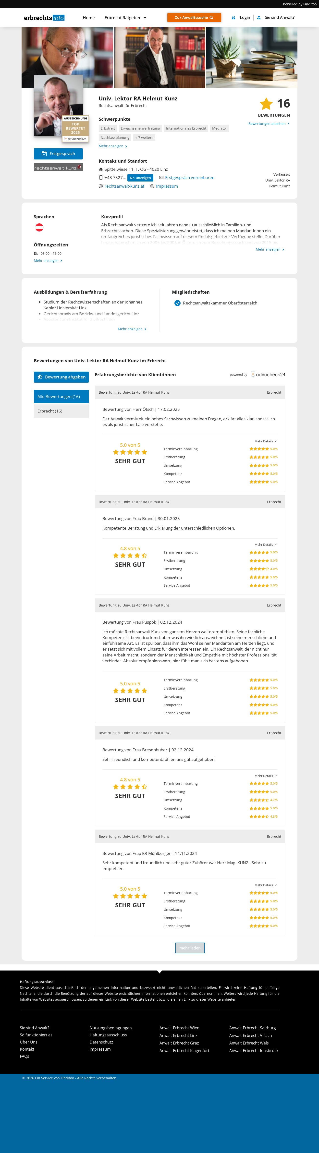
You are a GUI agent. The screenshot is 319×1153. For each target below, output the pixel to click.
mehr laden (190, 948)
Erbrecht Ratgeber (126, 17)
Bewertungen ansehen (269, 123)
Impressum (167, 186)
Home (89, 17)
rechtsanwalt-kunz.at (124, 186)
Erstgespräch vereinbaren (189, 177)
